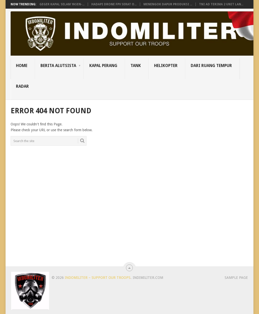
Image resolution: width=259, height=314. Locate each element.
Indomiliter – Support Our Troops (98, 278)
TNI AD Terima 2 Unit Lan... (221, 4)
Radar (22, 86)
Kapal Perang (103, 65)
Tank (136, 65)
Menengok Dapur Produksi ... (167, 4)
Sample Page (236, 278)
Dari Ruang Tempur (211, 65)
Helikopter (166, 65)
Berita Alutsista (58, 65)
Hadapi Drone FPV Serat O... (114, 4)
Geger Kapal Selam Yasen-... (61, 4)
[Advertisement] (213, 182)
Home (21, 65)
